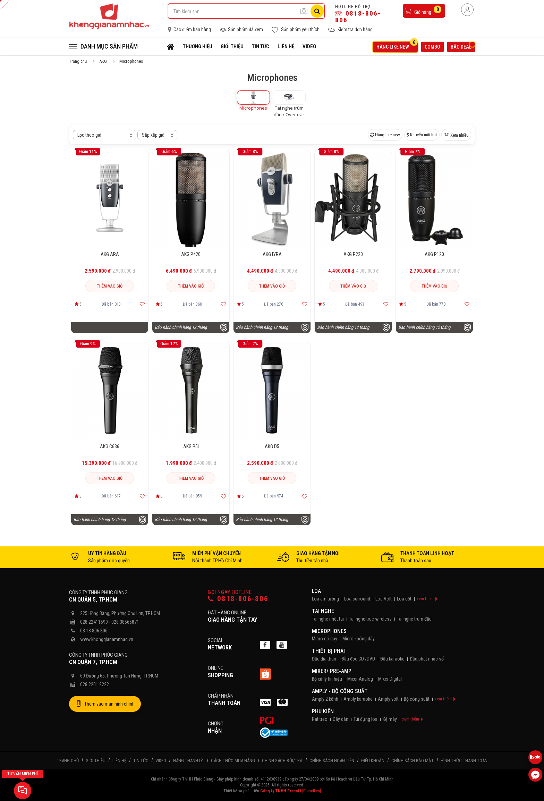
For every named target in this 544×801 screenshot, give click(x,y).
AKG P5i (191, 446)
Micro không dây (358, 638)
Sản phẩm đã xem (241, 29)
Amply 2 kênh (325, 699)
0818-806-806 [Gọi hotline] (238, 599)
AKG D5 (272, 446)
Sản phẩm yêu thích (296, 29)
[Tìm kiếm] (317, 11)
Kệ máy (390, 719)
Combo (432, 47)
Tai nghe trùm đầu (414, 619)
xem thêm (425, 598)
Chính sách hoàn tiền (331, 760)
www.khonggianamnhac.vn (106, 639)
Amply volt (388, 699)
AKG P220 (353, 254)
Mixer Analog (360, 679)
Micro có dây (324, 638)
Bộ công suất (417, 699)
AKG (103, 61)
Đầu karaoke (392, 659)
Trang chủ (78, 61)
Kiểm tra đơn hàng (350, 29)
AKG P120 (434, 254)
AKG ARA (110, 254)
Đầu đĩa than (324, 659)
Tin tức (260, 46)
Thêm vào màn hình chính (105, 703)
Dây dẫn (340, 719)
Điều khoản (372, 760)
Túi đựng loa (365, 719)
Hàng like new (397, 46)
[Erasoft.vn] (311, 791)
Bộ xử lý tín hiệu (327, 679)
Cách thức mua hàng (233, 760)
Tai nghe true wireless (370, 619)
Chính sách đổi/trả (282, 760)
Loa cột (404, 599)
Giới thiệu (232, 46)
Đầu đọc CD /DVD (358, 659)
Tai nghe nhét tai (328, 619)
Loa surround (357, 599)
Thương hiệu (197, 46)
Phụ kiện (323, 711)
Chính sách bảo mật (412, 760)
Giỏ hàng (423, 10)
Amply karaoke (358, 699)
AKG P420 (191, 254)
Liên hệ (286, 46)
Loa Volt (383, 599)
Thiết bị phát (329, 651)
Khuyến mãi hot (422, 135)
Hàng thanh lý (188, 760)
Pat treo (320, 719)
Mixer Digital (390, 679)
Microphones (329, 631)
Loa (316, 591)
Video (309, 46)
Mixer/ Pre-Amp (331, 671)
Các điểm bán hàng (189, 29)
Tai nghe (323, 611)
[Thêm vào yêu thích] (142, 304)
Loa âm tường (325, 599)
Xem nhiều (456, 134)
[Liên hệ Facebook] (535, 774)
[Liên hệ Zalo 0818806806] (535, 757)
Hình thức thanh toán (464, 760)
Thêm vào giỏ (109, 286)
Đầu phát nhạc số (427, 659)
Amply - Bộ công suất (340, 691)
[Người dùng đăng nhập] (467, 9)
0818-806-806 (358, 16)
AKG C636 (109, 446)
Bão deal (463, 46)
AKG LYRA (272, 254)
